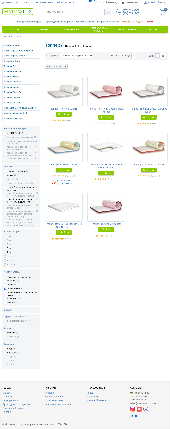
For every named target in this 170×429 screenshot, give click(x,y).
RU (95, 1)
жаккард (11, 281)
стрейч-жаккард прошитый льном (20, 294)
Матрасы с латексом (108, 21)
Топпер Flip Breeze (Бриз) (63, 164)
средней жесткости (16, 171)
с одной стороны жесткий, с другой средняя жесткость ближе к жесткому (20, 214)
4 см (9, 240)
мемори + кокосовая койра (20, 137)
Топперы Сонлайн (12, 82)
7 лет (9, 364)
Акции (150, 21)
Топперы (7, 396)
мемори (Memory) (15, 133)
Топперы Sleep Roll (13, 118)
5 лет (9, 360)
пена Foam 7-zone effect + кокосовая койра (19, 148)
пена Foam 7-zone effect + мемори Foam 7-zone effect (20, 154)
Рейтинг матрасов (65, 2)
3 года (10, 357)
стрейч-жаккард (14, 289)
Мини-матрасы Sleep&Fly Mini (18, 50)
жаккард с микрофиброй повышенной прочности (19, 276)
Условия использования (58, 404)
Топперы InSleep (12, 45)
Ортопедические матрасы (59, 21)
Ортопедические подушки (16, 404)
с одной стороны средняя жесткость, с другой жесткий (20, 194)
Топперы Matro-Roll (13, 71)
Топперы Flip (10, 66)
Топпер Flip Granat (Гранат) (106, 224)
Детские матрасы (85, 21)
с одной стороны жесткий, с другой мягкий (20, 206)
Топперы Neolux (11, 76)
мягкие (10, 175)
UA (90, 1)
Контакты (28, 2)
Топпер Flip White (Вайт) (64, 108)
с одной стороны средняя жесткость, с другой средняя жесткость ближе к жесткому (21, 222)
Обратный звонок (96, 400)
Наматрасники (10, 400)
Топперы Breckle (12, 103)
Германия (11, 337)
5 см (9, 244)
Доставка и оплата (11, 2)
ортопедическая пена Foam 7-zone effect (20, 142)
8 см (9, 256)
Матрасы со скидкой (132, 21)
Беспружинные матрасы (29, 21)
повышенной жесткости (18, 183)
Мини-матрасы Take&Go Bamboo (20, 108)
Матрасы (7, 392)
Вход (90, 392)
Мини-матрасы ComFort (15, 113)
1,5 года (11, 352)
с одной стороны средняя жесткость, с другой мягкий (20, 200)
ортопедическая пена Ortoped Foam (17, 160)
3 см (9, 236)
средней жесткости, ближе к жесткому (20, 188)
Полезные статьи (54, 400)
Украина (11, 333)
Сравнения (93, 396)
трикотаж (11, 299)
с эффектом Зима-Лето (18, 321)
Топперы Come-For (13, 92)
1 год (9, 348)
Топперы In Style (12, 61)
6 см (9, 248)
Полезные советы (44, 2)
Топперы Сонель (12, 87)
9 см (9, 260)
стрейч (10, 285)
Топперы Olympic (12, 97)
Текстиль (7, 412)
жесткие (11, 179)
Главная (6, 36)
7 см (9, 252)
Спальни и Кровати (12, 408)
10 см (9, 264)
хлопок (10, 303)
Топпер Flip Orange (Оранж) (149, 164)
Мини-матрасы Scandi (14, 56)
